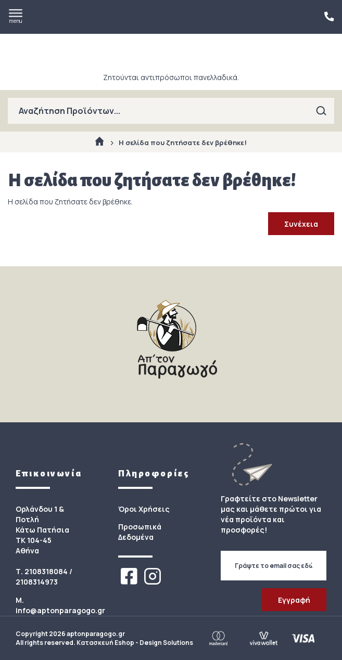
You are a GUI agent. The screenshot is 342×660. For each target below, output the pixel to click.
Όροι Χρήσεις (144, 509)
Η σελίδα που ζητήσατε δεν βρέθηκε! (183, 142)
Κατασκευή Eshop (105, 642)
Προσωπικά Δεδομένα (139, 532)
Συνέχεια (301, 224)
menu (15, 16)
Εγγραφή (294, 600)
